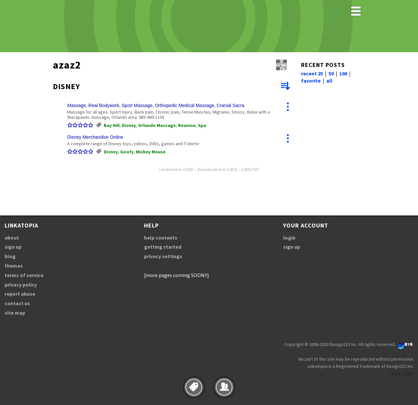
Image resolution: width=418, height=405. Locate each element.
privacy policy (21, 284)
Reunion (187, 125)
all (329, 80)
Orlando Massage (157, 125)
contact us (17, 303)
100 (343, 73)
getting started (162, 246)
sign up (13, 246)
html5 (395, 374)
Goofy (127, 152)
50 (331, 73)
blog (10, 256)
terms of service (24, 275)
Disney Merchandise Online (95, 137)
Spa (202, 125)
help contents (160, 237)
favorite (311, 80)
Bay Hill (112, 125)
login (289, 237)
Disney (129, 125)
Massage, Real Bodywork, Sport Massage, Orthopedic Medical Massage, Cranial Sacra (155, 105)
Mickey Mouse (151, 152)
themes (14, 265)
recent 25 (312, 73)
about (12, 237)
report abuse (20, 293)
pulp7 (409, 374)
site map (15, 312)
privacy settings (163, 256)
